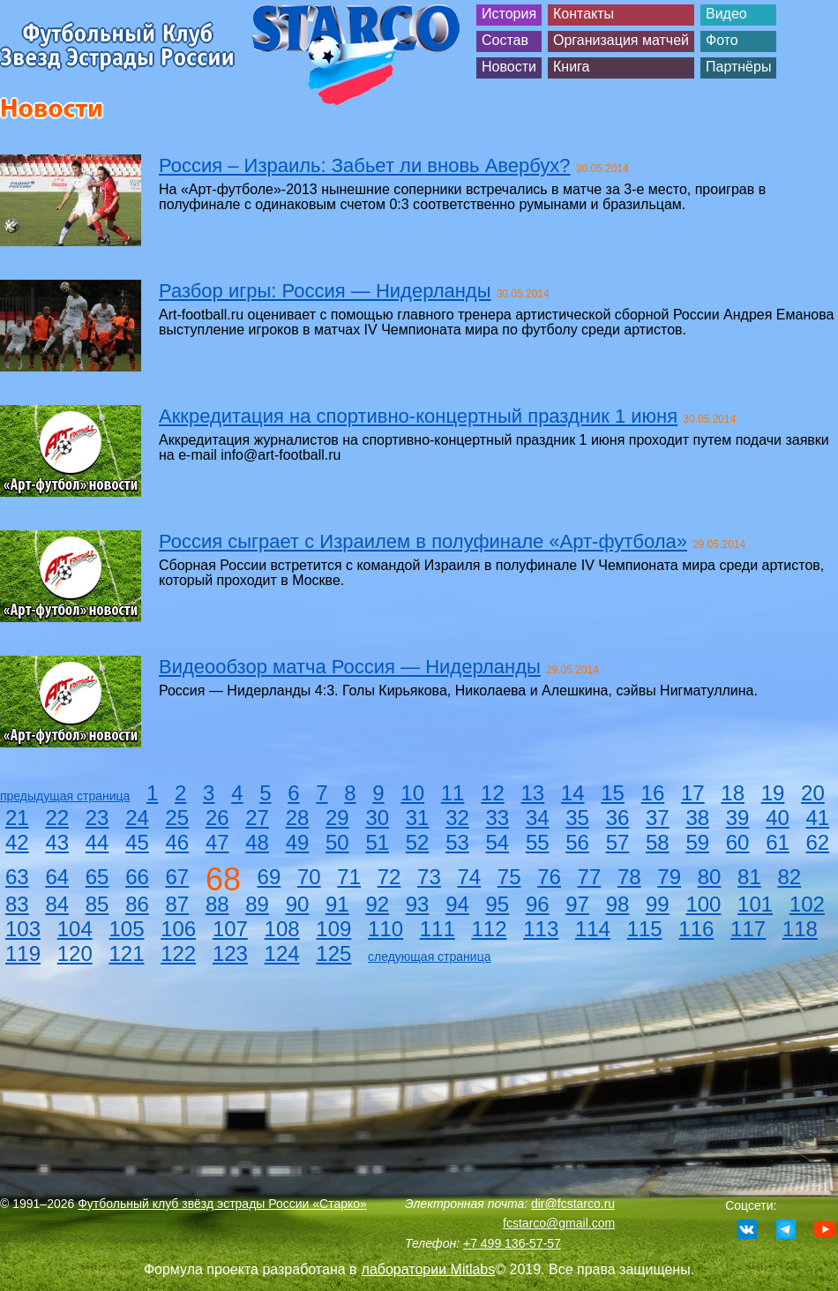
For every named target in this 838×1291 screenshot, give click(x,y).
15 (613, 793)
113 (540, 929)
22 (57, 817)
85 (97, 904)
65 (97, 877)
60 (738, 842)
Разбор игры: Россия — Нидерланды (325, 291)
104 (75, 929)
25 (178, 817)
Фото (722, 40)
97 (577, 904)
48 (257, 842)
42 (17, 842)
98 (618, 904)
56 (577, 842)
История (509, 13)
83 (17, 904)
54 (498, 842)
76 (549, 877)
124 (282, 953)
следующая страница (429, 956)
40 (777, 817)
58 (658, 842)
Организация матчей (621, 40)
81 (749, 877)
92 (377, 904)
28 (298, 817)
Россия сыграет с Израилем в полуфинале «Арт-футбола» (423, 541)
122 (178, 953)
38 (697, 817)
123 (230, 953)
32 (457, 817)
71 (349, 877)
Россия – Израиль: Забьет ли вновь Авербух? (365, 165)
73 (429, 877)
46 (178, 842)
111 (437, 929)
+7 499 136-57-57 (512, 1243)
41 (818, 817)
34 (538, 817)
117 (748, 929)
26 (217, 817)
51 (377, 842)
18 (732, 793)
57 (618, 842)
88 (217, 904)
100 (703, 904)
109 (333, 929)
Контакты (583, 13)
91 (337, 904)
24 (137, 817)
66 (137, 877)
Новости (509, 66)
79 (669, 877)
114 (592, 929)
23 (97, 817)
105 (126, 929)
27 (257, 817)
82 (789, 877)
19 (773, 793)
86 (137, 904)
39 (738, 817)
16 (653, 793)
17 (693, 793)
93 (418, 904)
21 (17, 817)
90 (298, 904)
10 (412, 793)
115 (644, 929)
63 (17, 877)
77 (590, 877)
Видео (726, 13)
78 (629, 877)
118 (800, 929)
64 (57, 877)
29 (337, 817)
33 (498, 817)
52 (418, 842)
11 (453, 793)
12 (493, 793)
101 (755, 904)
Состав (505, 40)
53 (457, 842)
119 (23, 953)
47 (217, 842)
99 (658, 904)
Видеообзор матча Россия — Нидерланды (350, 667)
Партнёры (738, 66)
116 (696, 929)
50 (337, 842)
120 (75, 953)
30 (377, 817)
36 (618, 817)
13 (532, 793)
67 (178, 877)
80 (710, 877)
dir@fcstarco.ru (573, 1204)
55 (538, 842)
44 (97, 842)
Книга (571, 66)
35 (577, 817)
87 (178, 904)
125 (333, 953)
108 (282, 929)
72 (389, 877)
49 (298, 842)
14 (573, 793)
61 (777, 842)
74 (469, 877)
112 (488, 929)
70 (309, 877)
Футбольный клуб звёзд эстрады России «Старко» (222, 1204)
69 (269, 877)
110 (385, 929)
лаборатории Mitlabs (429, 1269)
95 (498, 904)
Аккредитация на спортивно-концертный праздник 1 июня (418, 416)
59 (697, 842)
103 (23, 929)
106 (178, 929)
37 (658, 817)
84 (57, 904)
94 (457, 904)
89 (257, 904)
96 (538, 904)
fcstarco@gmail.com (559, 1223)
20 (813, 793)
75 (509, 877)
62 (818, 842)
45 (137, 842)
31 (418, 817)
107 (230, 929)
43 (57, 842)
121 (126, 953)
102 (807, 904)
